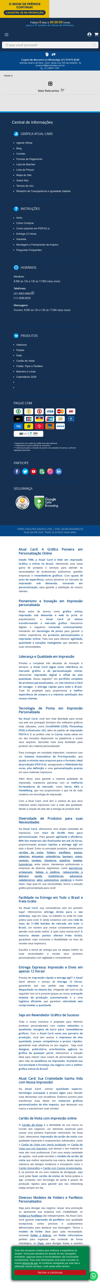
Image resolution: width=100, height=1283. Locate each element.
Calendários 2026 (26, 376)
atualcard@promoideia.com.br (50, 65)
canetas (36, 860)
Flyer (41, 1243)
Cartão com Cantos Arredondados (62, 1168)
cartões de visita (31, 852)
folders (51, 852)
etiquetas (37, 856)
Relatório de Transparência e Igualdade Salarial (43, 191)
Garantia (21, 239)
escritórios (75, 868)
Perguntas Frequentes (29, 250)
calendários (53, 856)
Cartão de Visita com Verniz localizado (43, 1144)
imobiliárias (55, 876)
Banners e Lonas (26, 371)
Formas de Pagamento (29, 159)
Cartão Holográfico (29, 1168)
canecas (23, 860)
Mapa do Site (23, 175)
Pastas (20, 350)
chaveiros (50, 860)
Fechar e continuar (50, 1272)
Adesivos (21, 344)
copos (78, 856)
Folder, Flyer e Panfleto (29, 366)
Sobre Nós (22, 180)
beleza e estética (48, 872)
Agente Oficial (24, 142)
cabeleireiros (27, 880)
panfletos (64, 852)
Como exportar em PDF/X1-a (33, 228)
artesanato (25, 872)
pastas (78, 852)
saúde (38, 876)
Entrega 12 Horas (26, 233)
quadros (64, 860)
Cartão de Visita (25, 360)
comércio (66, 880)
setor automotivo (48, 880)
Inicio (19, 217)
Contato (20, 153)
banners (67, 856)
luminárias (25, 864)
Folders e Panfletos (30, 1215)
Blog (18, 148)
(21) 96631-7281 (50, 68)
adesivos (24, 856)
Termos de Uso (25, 185)
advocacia (76, 876)
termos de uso (30, 1263)
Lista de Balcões (25, 164)
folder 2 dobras (40, 1235)
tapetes (77, 860)
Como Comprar (25, 223)
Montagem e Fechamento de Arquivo (37, 244)
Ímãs (19, 355)
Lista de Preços (25, 169)
